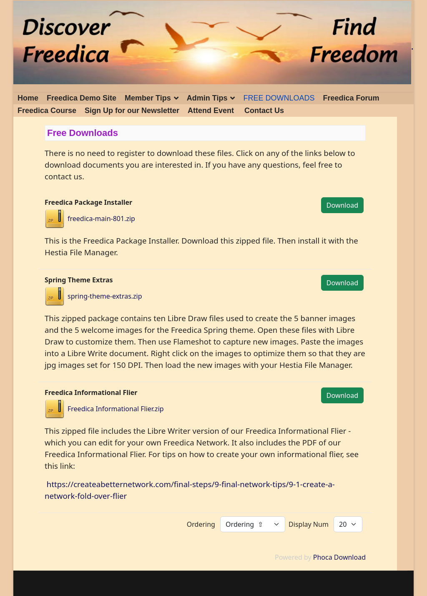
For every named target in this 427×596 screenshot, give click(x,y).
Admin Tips (207, 98)
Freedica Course (47, 110)
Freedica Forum (351, 98)
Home (28, 98)
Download (342, 205)
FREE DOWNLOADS (278, 98)
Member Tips (148, 98)
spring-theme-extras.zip (105, 296)
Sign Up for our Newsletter (132, 110)
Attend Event (211, 110)
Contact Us (264, 110)
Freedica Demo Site (81, 98)
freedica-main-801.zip (101, 218)
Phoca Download (339, 557)
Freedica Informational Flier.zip (116, 408)
